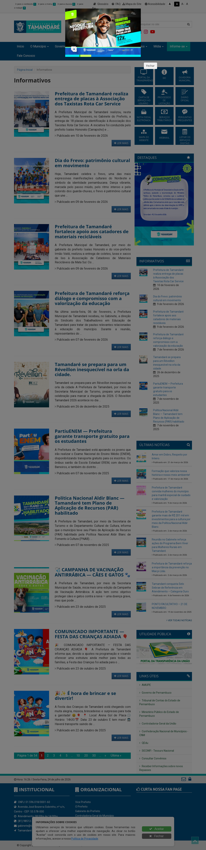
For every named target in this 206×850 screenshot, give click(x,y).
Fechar (150, 65)
